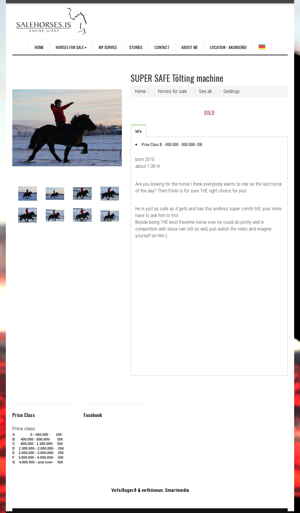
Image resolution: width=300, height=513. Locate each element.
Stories (135, 47)
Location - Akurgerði (228, 47)
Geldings (232, 91)
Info (138, 131)
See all (205, 91)
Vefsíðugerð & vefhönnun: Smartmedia (150, 490)
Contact (161, 47)
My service (108, 47)
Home (39, 47)
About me (189, 47)
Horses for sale (71, 47)
